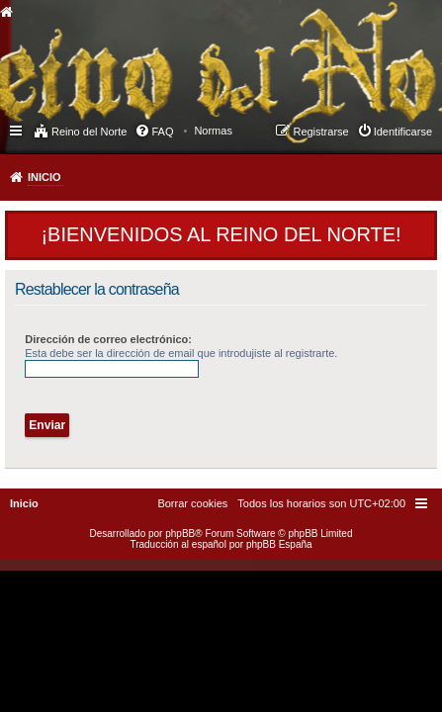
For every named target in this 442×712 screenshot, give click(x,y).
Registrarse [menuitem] (320, 131)
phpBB (180, 533)
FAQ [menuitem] (162, 131)
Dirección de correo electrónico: (108, 339)
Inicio (44, 177)
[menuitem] (213, 130)
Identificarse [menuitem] (403, 131)
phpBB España (279, 544)
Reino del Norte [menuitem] (89, 131)
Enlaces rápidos (17, 129)
